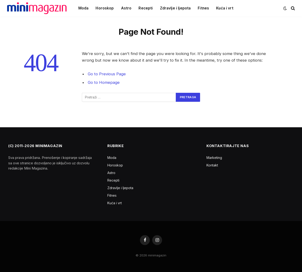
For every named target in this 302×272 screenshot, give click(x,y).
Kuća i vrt (224, 8)
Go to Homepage (104, 82)
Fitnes (203, 8)
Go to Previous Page (107, 74)
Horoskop (105, 8)
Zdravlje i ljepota (175, 8)
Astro (126, 8)
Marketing (214, 158)
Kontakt (212, 165)
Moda (83, 8)
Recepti (145, 8)
